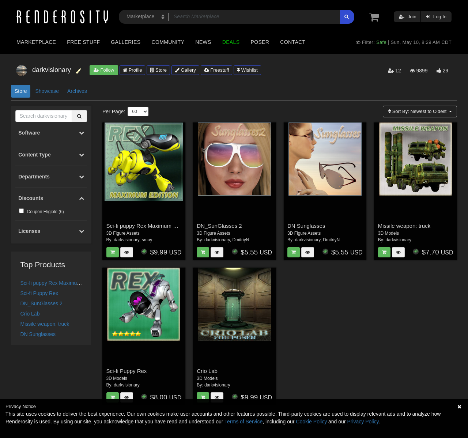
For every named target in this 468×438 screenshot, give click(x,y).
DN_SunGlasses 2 (41, 303)
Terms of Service (243, 421)
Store (158, 70)
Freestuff (216, 70)
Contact (292, 42)
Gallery (185, 70)
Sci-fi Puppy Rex (39, 293)
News (203, 42)
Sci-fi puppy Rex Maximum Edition (59, 283)
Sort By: (418, 111)
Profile (132, 70)
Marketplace (36, 42)
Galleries (125, 42)
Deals (231, 42)
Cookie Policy (311, 421)
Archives (77, 91)
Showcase (47, 91)
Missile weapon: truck (44, 324)
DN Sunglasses (38, 334)
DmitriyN (240, 239)
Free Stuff (83, 42)
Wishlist (247, 70)
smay (147, 239)
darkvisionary (126, 239)
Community (168, 42)
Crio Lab (30, 314)
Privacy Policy (362, 421)
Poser (259, 42)
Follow (104, 70)
